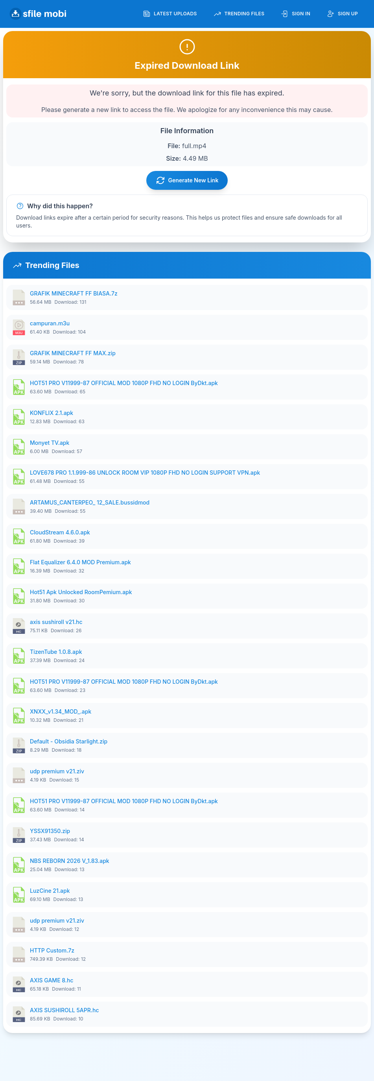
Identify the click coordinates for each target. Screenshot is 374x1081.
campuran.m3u (50, 323)
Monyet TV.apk (49, 442)
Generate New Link (187, 180)
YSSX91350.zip (50, 831)
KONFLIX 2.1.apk (51, 412)
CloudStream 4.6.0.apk (60, 532)
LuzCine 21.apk (50, 890)
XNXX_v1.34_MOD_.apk (60, 711)
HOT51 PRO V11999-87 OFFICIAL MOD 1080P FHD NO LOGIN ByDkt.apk (124, 383)
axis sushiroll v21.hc (56, 622)
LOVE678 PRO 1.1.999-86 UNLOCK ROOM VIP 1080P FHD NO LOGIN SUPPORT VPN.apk (145, 472)
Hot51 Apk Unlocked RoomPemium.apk (81, 592)
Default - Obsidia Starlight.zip (68, 741)
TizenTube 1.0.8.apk (56, 651)
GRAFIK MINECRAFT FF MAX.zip (73, 353)
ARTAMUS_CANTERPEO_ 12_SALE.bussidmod (89, 502)
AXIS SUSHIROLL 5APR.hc (64, 1010)
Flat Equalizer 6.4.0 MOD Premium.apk (80, 562)
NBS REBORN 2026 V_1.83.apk (69, 860)
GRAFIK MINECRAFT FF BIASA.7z (74, 293)
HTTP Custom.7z (52, 950)
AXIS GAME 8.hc (52, 980)
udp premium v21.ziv (57, 771)
